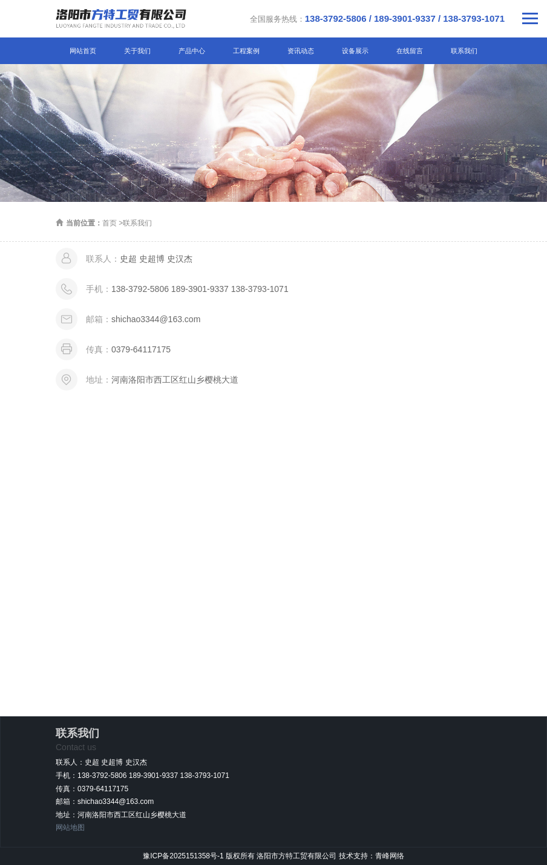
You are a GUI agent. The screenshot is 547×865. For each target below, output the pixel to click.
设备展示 (355, 50)
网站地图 (70, 827)
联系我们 (464, 50)
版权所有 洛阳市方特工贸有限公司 (282, 856)
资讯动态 (300, 50)
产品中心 (192, 50)
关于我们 (137, 50)
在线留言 (409, 50)
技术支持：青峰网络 (371, 856)
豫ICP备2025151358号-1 (183, 856)
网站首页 (83, 50)
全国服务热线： (377, 18)
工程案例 (246, 50)
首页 (109, 223)
